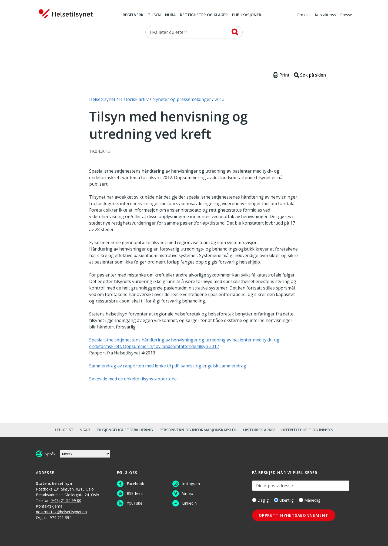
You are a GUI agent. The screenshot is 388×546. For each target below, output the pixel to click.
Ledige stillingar (72, 429)
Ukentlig (283, 500)
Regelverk (133, 15)
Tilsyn (154, 15)
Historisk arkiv (259, 429)
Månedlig (309, 500)
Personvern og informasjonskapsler (198, 429)
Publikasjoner (246, 15)
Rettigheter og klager (204, 15)
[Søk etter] (194, 32)
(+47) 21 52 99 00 (66, 500)
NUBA (170, 15)
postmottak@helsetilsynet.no (61, 511)
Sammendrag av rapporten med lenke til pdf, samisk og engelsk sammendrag (167, 366)
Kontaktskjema (49, 506)
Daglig (260, 500)
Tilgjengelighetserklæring (124, 429)
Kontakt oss (325, 15)
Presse (346, 15)
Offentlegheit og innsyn (307, 429)
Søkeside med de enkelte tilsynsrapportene (133, 379)
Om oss (303, 15)
